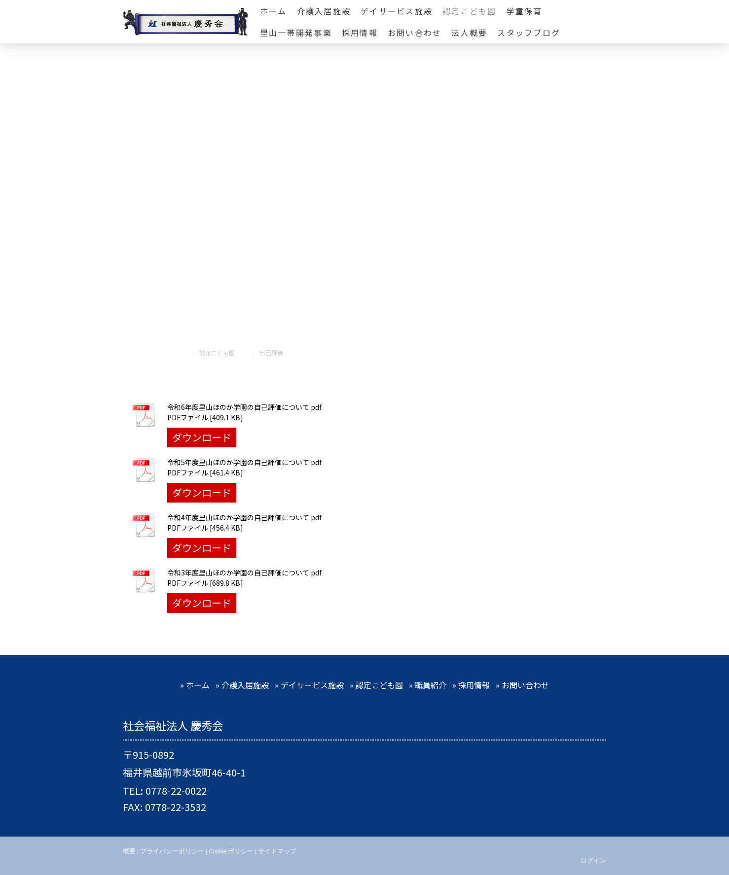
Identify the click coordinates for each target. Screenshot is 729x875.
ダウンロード (201, 437)
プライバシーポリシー (172, 851)
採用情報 (360, 32)
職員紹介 (430, 685)
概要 (129, 851)
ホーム (273, 11)
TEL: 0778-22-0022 (165, 790)
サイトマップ (277, 851)
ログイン (593, 860)
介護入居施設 (324, 11)
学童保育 (525, 11)
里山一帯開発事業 (296, 32)
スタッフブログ (528, 32)
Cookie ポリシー (231, 851)
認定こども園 (469, 11)
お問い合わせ (414, 32)
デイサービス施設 (397, 11)
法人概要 (469, 32)
